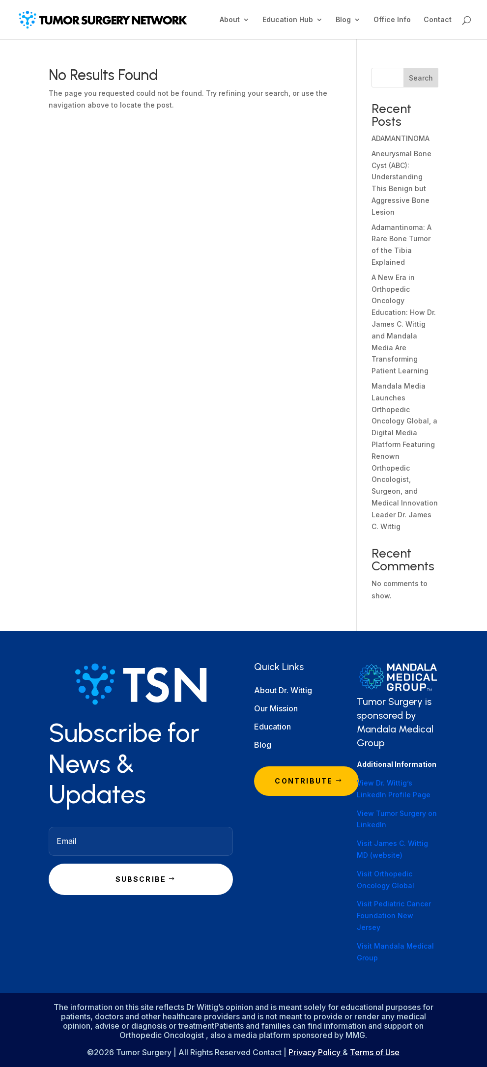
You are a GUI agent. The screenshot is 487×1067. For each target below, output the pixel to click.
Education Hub (287, 20)
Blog (343, 20)
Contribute (304, 781)
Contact (438, 20)
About (230, 20)
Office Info (392, 20)
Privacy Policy (315, 1052)
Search (421, 78)
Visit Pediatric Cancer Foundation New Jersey (394, 915)
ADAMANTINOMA (401, 138)
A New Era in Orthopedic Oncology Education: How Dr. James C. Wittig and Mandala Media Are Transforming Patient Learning (404, 324)
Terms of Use (375, 1052)
